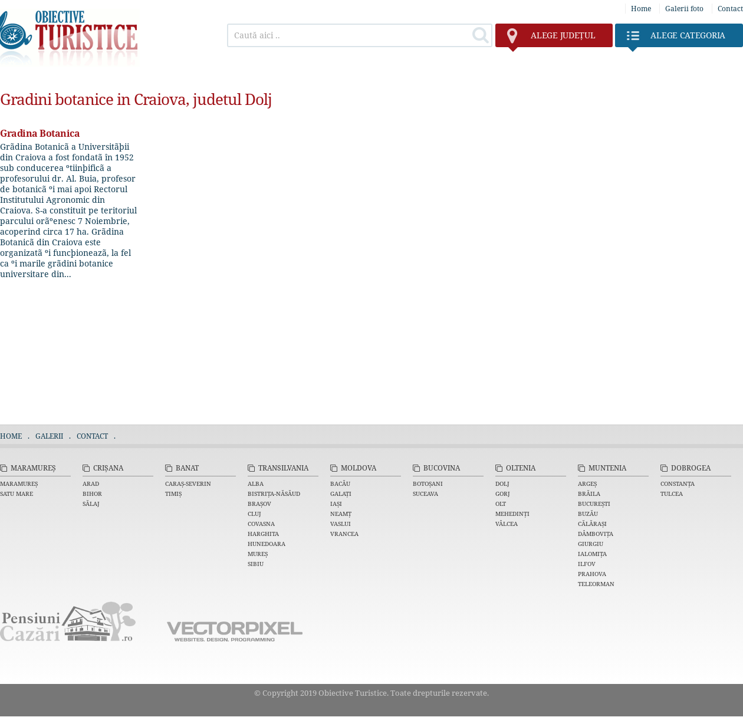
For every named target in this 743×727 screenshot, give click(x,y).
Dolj (502, 483)
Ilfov (587, 564)
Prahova (592, 574)
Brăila (589, 493)
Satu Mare (16, 493)
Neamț (340, 513)
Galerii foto (684, 9)
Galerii (49, 436)
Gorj (502, 493)
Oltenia (520, 468)
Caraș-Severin (188, 483)
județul (551, 38)
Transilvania (283, 468)
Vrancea (344, 533)
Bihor (92, 493)
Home (641, 9)
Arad (91, 483)
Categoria (676, 38)
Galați (340, 493)
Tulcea (671, 493)
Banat (187, 468)
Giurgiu (590, 544)
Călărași (592, 523)
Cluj (254, 513)
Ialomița (592, 554)
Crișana (108, 468)
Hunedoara (266, 544)
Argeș (587, 483)
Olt (500, 503)
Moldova (358, 468)
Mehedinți (512, 513)
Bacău (340, 483)
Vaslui (340, 523)
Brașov (259, 503)
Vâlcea (506, 523)
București (594, 503)
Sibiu (256, 564)
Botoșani (428, 483)
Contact (730, 9)
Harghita (263, 533)
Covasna (261, 523)
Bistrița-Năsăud (274, 493)
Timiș (173, 493)
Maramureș (33, 468)
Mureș (258, 554)
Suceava (425, 493)
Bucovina (441, 468)
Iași (336, 503)
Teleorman (596, 584)
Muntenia (607, 468)
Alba (256, 483)
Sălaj (91, 503)
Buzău (588, 513)
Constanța (677, 483)
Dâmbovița (595, 533)
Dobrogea (691, 468)
